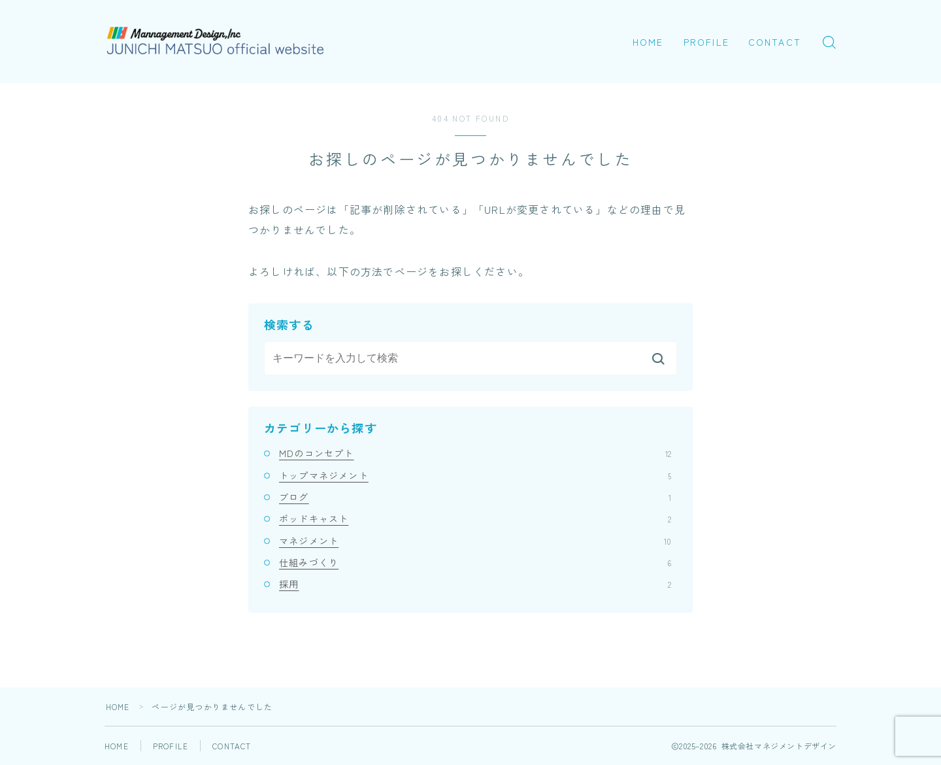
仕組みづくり (475, 562)
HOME (648, 41)
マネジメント (475, 540)
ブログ (475, 496)
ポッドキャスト (475, 518)
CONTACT (774, 41)
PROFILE (706, 41)
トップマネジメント (475, 475)
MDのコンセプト (475, 453)
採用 (475, 583)
